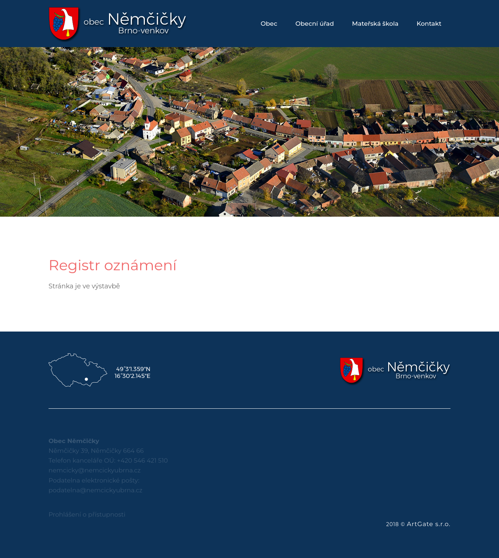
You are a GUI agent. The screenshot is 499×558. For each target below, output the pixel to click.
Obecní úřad (314, 23)
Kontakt (428, 23)
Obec (269, 23)
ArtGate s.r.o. (428, 524)
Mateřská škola (375, 23)
